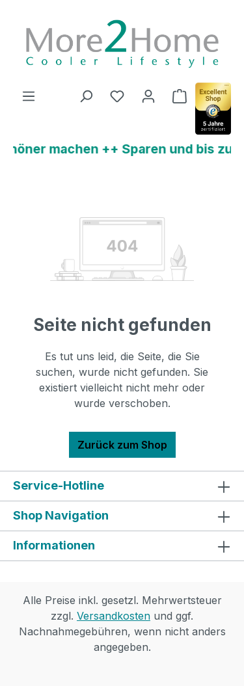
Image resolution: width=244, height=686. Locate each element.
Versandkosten (113, 615)
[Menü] (28, 96)
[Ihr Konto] (148, 96)
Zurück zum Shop (122, 444)
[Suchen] (86, 96)
